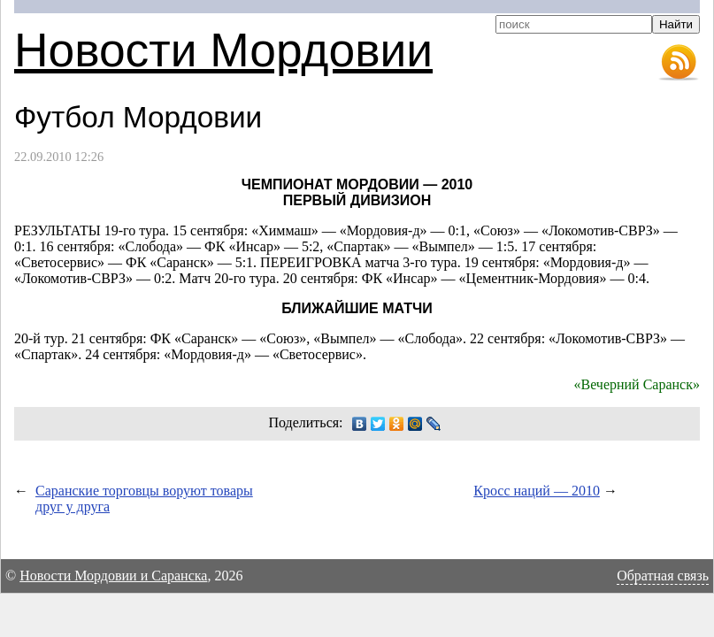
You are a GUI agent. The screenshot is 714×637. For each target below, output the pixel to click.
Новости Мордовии (223, 50)
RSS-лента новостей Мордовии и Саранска (678, 63)
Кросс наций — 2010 (536, 490)
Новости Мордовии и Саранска (113, 575)
